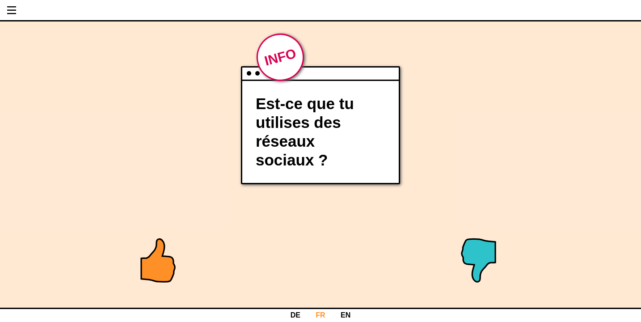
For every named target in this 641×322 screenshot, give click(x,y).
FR (320, 315)
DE (295, 315)
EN (345, 315)
